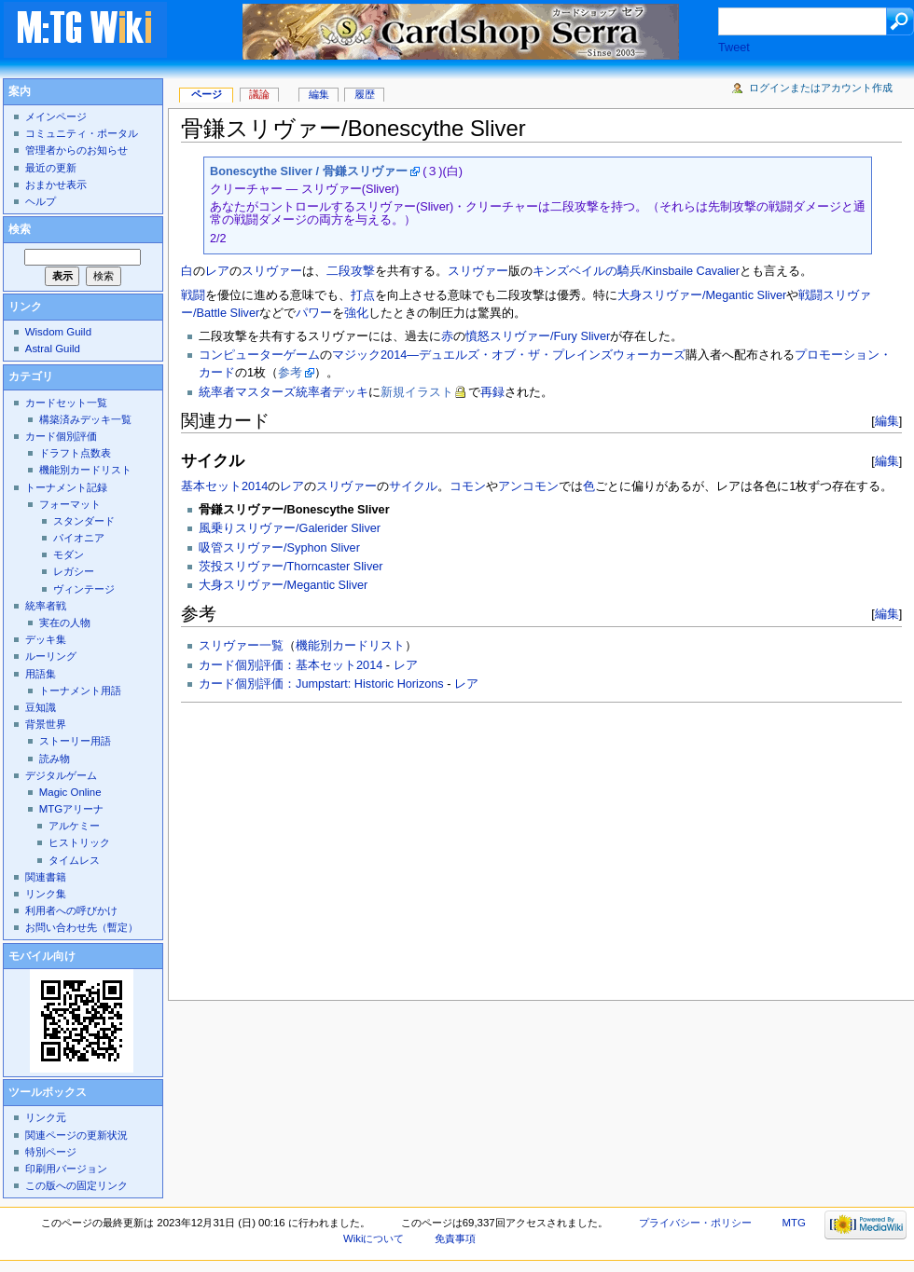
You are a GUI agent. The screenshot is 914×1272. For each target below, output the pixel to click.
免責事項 (455, 1238)
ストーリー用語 (75, 740)
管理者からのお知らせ (76, 150)
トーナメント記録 (66, 487)
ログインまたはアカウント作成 (821, 87)
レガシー (73, 571)
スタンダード (84, 521)
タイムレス (74, 860)
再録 (492, 392)
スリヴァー (272, 271)
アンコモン (528, 486)
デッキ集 (45, 639)
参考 (290, 372)
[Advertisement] (448, 846)
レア (217, 271)
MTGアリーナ (71, 808)
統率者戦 (45, 605)
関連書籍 (45, 876)
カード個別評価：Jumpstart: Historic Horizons (321, 684)
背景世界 (45, 724)
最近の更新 (50, 167)
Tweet (734, 47)
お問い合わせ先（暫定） (81, 927)
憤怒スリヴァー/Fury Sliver (537, 336)
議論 (259, 94)
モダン (68, 554)
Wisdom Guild (58, 331)
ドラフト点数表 (75, 452)
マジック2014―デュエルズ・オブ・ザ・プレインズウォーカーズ (509, 355)
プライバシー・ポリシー (695, 1222)
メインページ (56, 116)
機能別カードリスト (350, 645)
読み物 (54, 758)
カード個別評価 (61, 436)
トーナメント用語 (80, 690)
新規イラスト (417, 392)
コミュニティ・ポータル (81, 133)
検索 (19, 229)
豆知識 (40, 707)
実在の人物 (64, 622)
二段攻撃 (350, 271)
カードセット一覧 (66, 402)
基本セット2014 (224, 486)
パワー (314, 313)
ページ (206, 94)
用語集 (40, 673)
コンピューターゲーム (259, 355)
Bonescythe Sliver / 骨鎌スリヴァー (309, 171)
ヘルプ (40, 201)
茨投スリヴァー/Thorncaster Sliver (290, 566)
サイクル (413, 486)
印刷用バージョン (66, 1168)
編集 (887, 421)
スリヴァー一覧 (241, 645)
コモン (468, 486)
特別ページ (50, 1151)
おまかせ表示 (56, 184)
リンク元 (45, 1117)
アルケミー (74, 825)
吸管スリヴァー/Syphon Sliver (279, 547)
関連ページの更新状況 (76, 1135)
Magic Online (70, 792)
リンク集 (45, 893)
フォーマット (70, 504)
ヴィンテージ (84, 589)
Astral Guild (52, 348)
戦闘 (193, 295)
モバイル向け (42, 956)
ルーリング (50, 656)
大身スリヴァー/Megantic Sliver (701, 295)
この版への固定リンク (76, 1185)
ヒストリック (79, 842)
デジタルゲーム (61, 775)
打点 (363, 295)
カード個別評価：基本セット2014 (290, 665)
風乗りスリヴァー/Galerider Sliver (290, 528)
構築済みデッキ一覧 (85, 419)
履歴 (364, 94)
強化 (356, 313)
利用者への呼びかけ (71, 910)
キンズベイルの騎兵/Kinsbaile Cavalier (636, 271)
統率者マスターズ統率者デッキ (283, 392)
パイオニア (78, 537)
